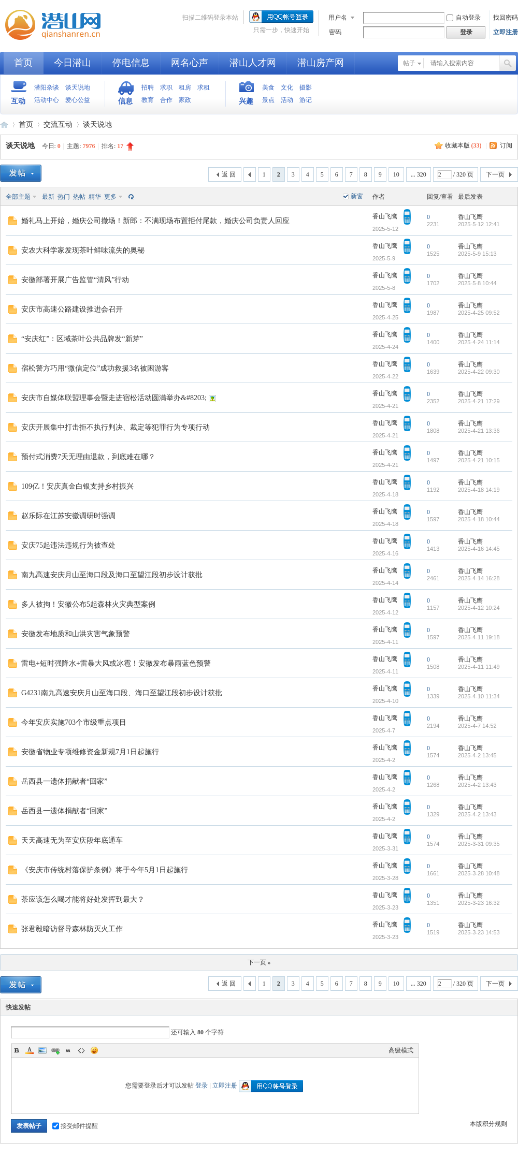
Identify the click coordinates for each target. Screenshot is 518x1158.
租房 (185, 87)
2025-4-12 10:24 (479, 608)
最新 (48, 196)
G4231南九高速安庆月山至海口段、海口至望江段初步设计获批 (121, 693)
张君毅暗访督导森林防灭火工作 (72, 929)
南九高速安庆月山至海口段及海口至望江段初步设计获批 (112, 575)
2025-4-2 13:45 (477, 755)
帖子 (409, 63)
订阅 (506, 145)
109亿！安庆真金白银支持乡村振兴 (77, 486)
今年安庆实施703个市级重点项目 (73, 722)
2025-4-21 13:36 (479, 431)
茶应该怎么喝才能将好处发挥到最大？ (83, 899)
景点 (268, 100)
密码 (335, 32)
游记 (305, 100)
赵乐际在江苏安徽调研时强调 (68, 516)
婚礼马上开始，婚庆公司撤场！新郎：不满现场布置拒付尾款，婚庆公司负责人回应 (155, 221)
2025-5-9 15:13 (477, 254)
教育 (147, 100)
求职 (166, 87)
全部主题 (18, 196)
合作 (166, 100)
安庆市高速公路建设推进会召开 (72, 309)
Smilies (94, 1050)
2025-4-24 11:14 (479, 342)
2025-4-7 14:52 (477, 726)
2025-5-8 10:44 (477, 283)
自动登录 (464, 17)
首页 (23, 62)
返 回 (229, 174)
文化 (287, 87)
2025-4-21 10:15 (479, 460)
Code (81, 1050)
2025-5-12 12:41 (479, 224)
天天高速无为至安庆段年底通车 (72, 840)
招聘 (147, 87)
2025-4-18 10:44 (479, 519)
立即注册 (505, 32)
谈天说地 (77, 87)
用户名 (337, 17)
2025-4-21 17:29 (479, 401)
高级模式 (400, 1050)
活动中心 (46, 100)
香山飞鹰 (384, 216)
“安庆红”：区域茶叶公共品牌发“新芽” (82, 339)
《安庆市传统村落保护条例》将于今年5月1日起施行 (104, 870)
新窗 (357, 196)
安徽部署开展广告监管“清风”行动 (75, 280)
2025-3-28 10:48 (479, 873)
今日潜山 (72, 62)
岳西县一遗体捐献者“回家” (64, 781)
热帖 (79, 196)
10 (396, 174)
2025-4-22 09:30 (479, 372)
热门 (63, 196)
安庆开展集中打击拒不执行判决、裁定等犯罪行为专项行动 (115, 427)
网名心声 (189, 62)
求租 (203, 87)
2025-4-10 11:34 (479, 696)
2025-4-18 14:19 (479, 490)
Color (29, 1050)
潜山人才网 (252, 62)
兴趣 (246, 101)
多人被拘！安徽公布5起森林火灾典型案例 (88, 604)
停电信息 (131, 62)
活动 (287, 100)
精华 (95, 196)
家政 (185, 100)
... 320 (418, 174)
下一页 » (259, 962)
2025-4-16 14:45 (479, 549)
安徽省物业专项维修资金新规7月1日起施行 (90, 752)
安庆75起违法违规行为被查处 (68, 545)
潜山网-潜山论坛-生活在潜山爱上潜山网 (57, 24)
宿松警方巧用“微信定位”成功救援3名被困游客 (95, 368)
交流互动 (58, 124)
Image (42, 1050)
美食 (268, 87)
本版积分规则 (488, 1123)
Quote (68, 1050)
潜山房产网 (320, 62)
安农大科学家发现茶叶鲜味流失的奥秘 (83, 250)
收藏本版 (463, 145)
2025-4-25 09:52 (479, 313)
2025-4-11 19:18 (479, 637)
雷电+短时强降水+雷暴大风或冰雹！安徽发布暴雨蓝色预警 (116, 663)
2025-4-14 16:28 (479, 578)
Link (55, 1050)
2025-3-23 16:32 (479, 903)
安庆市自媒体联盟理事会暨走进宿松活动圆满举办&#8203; (114, 398)
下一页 (495, 174)
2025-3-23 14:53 (479, 932)
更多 (110, 196)
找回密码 (505, 17)
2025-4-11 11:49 (479, 667)
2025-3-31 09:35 (479, 844)
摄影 (305, 87)
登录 (201, 1085)
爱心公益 (77, 100)
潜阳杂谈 (46, 87)
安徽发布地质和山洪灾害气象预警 (75, 634)
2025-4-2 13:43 (477, 785)
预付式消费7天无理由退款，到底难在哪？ (88, 457)
